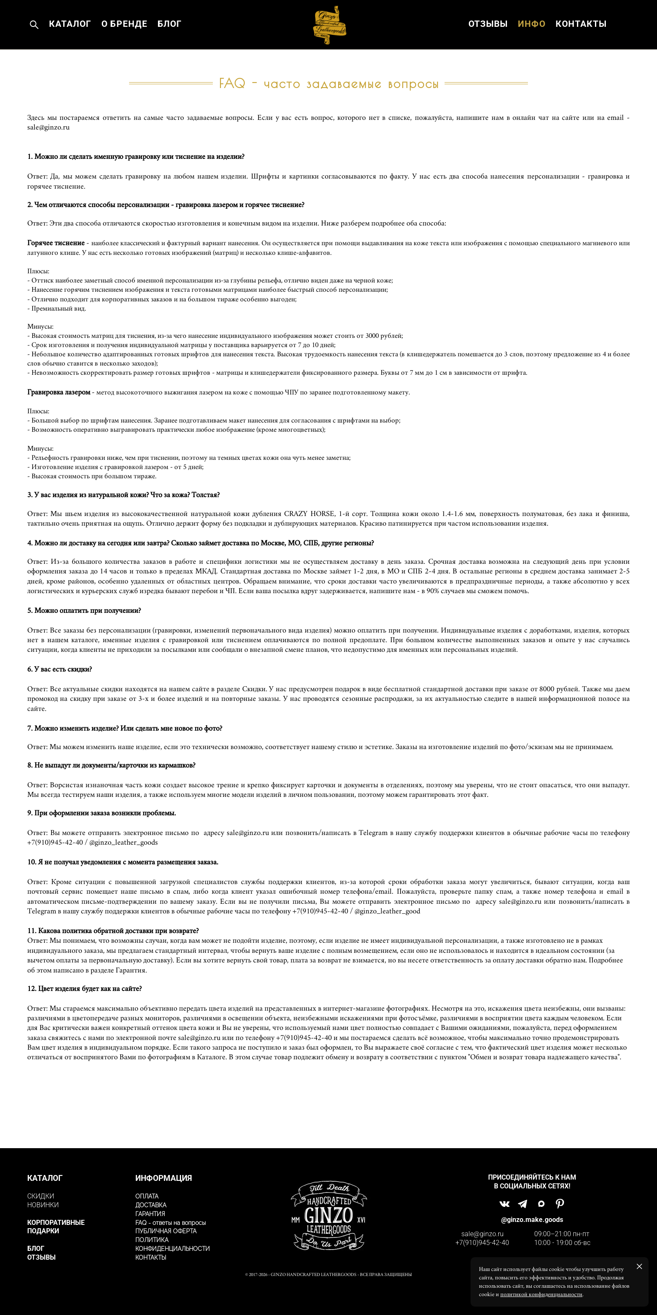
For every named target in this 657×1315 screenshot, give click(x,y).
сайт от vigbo (328, 1296)
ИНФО (531, 39)
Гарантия (130, 1000)
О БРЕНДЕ (124, 39)
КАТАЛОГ (70, 39)
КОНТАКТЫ (581, 39)
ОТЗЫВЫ (488, 39)
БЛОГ (170, 39)
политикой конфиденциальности (541, 1294)
